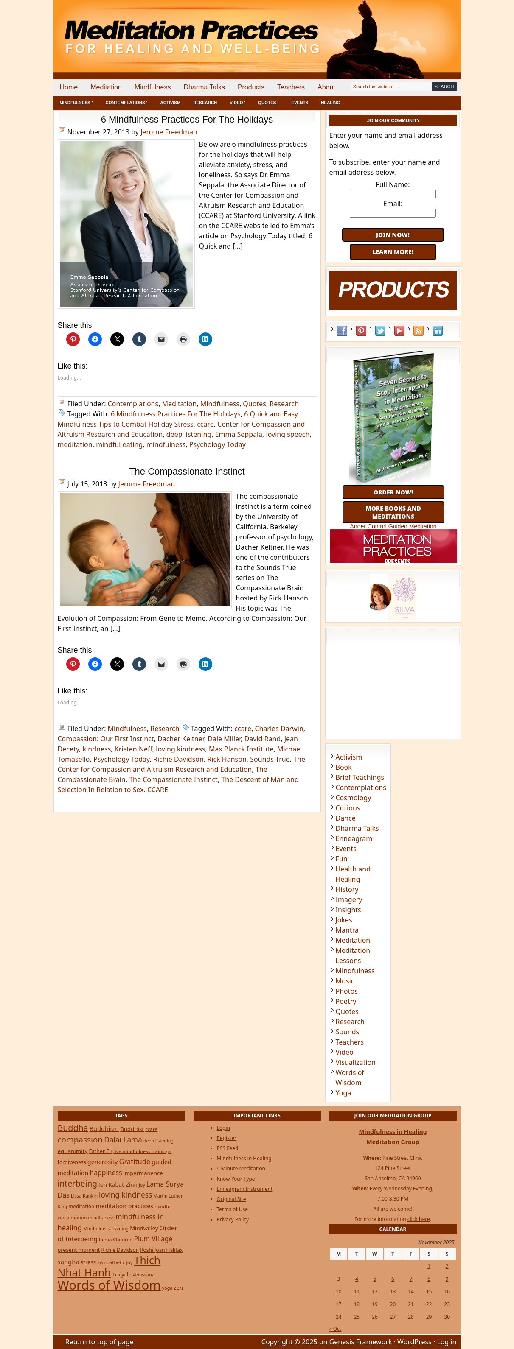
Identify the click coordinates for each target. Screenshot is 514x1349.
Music (345, 981)
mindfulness (166, 444)
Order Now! (393, 492)
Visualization (356, 1062)
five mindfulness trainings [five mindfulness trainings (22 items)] (142, 1151)
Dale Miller (224, 738)
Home (69, 87)
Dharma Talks (204, 87)
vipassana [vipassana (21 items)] (144, 1274)
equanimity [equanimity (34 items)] (73, 1151)
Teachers (291, 87)
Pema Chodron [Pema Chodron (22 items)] (115, 1239)
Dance (346, 818)
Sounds (348, 1031)
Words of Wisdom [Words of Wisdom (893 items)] (109, 1284)
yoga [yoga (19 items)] (167, 1288)
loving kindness (180, 749)
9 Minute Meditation (241, 1168)
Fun (342, 858)
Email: (392, 203)
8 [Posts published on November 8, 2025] (428, 1278)
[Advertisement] (426, 29)
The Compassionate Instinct (187, 471)
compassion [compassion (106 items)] (80, 1139)
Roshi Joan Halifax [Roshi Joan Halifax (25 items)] (161, 1249)
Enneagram (354, 838)
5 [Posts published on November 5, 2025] (374, 1278)
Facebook (342, 331)
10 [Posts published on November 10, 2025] (339, 1291)
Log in (446, 1341)
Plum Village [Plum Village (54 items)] (153, 1238)
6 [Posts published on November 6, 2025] (392, 1278)
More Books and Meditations (393, 512)
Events (299, 103)
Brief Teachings (360, 777)
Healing (330, 103)
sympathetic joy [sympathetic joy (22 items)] (114, 1262)
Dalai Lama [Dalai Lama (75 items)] (123, 1140)
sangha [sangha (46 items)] (68, 1261)
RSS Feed (418, 331)
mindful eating (119, 444)
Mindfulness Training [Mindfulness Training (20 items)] (106, 1228)
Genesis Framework (360, 1341)
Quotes (254, 403)
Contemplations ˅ (127, 103)
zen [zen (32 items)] (178, 1287)
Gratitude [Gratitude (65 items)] (134, 1161)
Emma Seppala (239, 434)
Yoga (343, 1093)
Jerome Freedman (168, 132)
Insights (348, 909)
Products (251, 87)
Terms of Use (232, 1209)
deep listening (188, 434)
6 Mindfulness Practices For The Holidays (187, 119)
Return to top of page (99, 1341)
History (347, 889)
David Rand (262, 738)
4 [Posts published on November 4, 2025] (356, 1278)
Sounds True (270, 759)
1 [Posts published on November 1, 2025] (428, 1266)
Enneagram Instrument (245, 1189)
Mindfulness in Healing (244, 1158)
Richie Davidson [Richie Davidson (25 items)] (120, 1249)
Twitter (380, 331)
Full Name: (393, 184)
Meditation (106, 87)
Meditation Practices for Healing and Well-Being (151, 29)
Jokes (344, 919)
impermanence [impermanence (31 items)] (143, 1173)
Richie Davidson (178, 759)
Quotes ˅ (268, 103)
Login (223, 1127)
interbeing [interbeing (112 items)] (77, 1183)
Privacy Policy (233, 1219)
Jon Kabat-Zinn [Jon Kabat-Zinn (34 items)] (118, 1184)
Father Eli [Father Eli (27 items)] (100, 1151)
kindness (97, 749)
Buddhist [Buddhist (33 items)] (132, 1129)
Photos (347, 991)
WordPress (414, 1341)
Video (345, 1052)
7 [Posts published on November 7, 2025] (411, 1278)
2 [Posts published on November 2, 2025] (447, 1266)
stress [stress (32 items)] (88, 1262)
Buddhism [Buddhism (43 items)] (104, 1128)
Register (227, 1138)
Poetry (346, 1001)
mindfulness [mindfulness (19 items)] (101, 1218)
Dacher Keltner (180, 738)
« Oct (335, 1328)
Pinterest (361, 331)
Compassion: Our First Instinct (106, 738)
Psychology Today (217, 444)
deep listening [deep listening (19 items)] (158, 1141)
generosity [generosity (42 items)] (102, 1162)
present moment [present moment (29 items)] (79, 1250)
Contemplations (133, 403)
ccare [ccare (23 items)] (151, 1129)
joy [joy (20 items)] (142, 1184)
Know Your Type (236, 1178)
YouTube (399, 331)
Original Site (231, 1199)
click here (418, 1219)
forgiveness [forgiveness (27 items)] (72, 1162)
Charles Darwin (279, 728)
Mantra (347, 930)
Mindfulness (153, 87)
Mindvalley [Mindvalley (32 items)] (144, 1228)
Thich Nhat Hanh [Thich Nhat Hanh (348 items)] (109, 1266)
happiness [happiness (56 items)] (106, 1172)
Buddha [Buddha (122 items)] (73, 1128)
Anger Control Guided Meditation (393, 526)
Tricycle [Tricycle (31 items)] (121, 1274)
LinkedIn (438, 331)
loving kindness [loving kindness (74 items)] (125, 1195)
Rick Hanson (226, 759)
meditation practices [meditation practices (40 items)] (124, 1206)
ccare (205, 424)
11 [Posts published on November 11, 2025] (357, 1291)
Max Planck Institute (241, 749)
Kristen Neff (133, 749)
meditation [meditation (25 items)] (81, 1206)
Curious (348, 808)
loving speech (288, 434)
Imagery (349, 899)
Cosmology (353, 797)
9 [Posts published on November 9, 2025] (447, 1278)
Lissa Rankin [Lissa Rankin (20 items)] (84, 1196)
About (326, 87)
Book (344, 767)
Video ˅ (237, 103)
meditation (75, 444)
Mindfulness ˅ (76, 103)
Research (205, 103)
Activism (170, 103)
